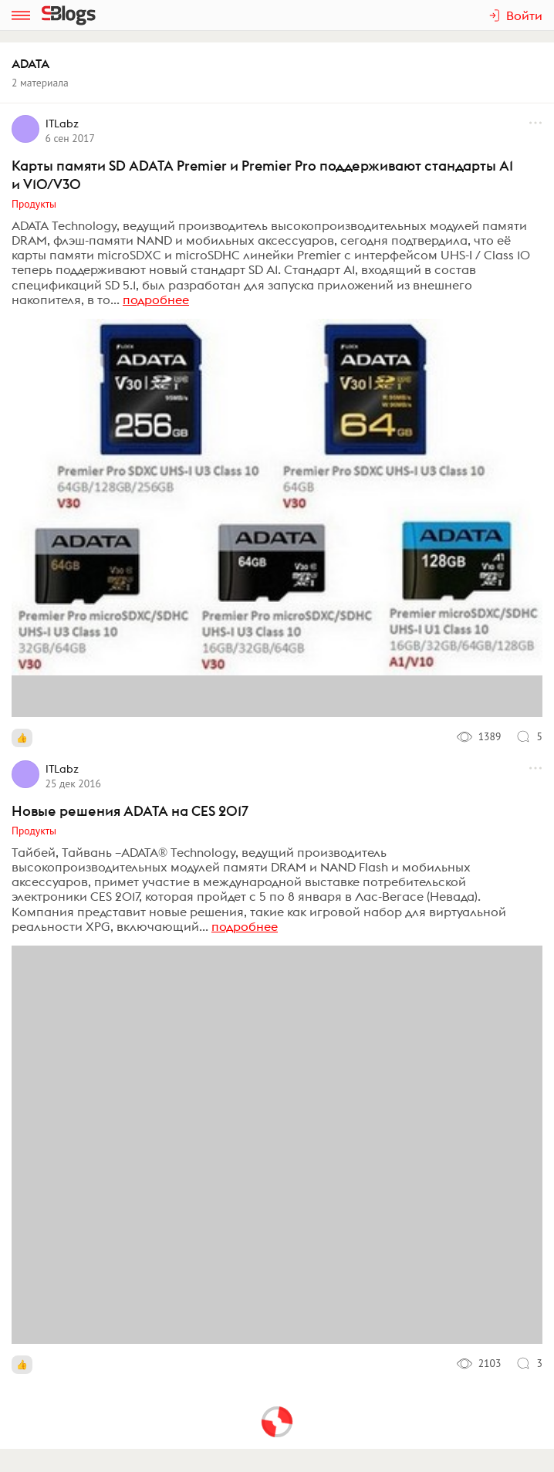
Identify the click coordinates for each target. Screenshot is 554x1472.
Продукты (34, 204)
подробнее (156, 299)
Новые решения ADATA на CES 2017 (130, 811)
